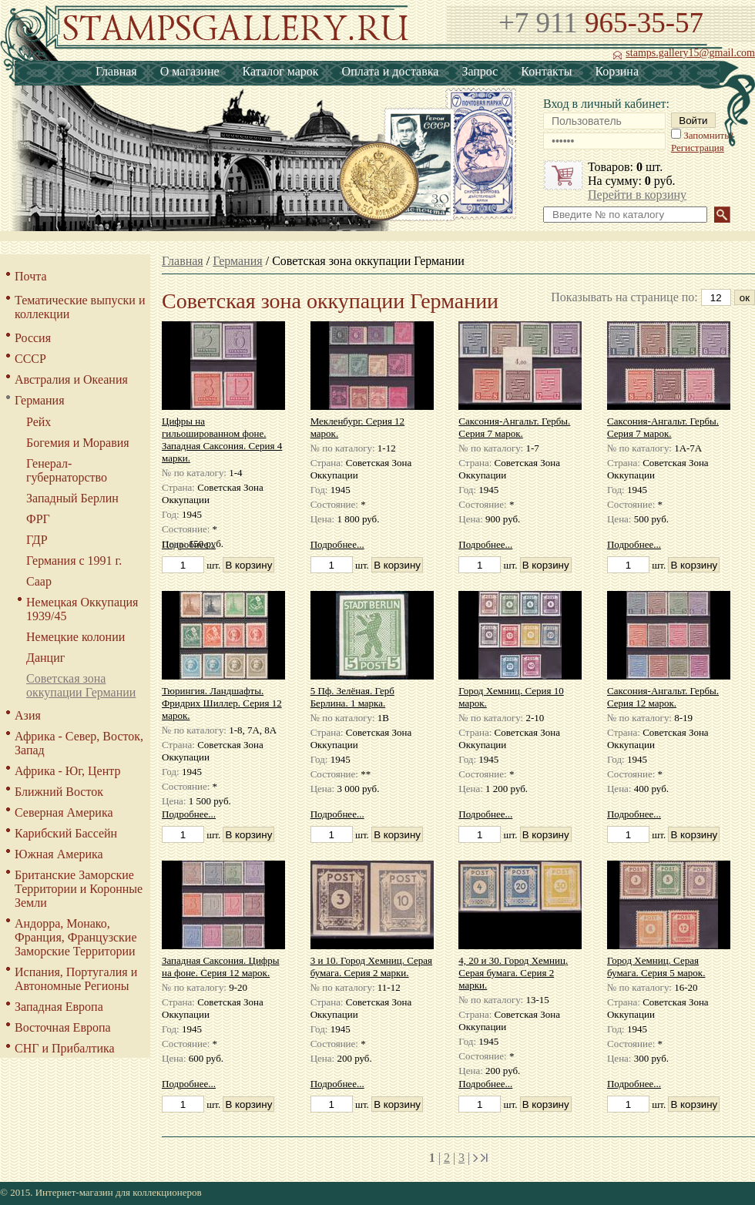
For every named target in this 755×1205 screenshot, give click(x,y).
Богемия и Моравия (77, 442)
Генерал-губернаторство (66, 470)
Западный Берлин (72, 498)
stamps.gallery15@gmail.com (684, 53)
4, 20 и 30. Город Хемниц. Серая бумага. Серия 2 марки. (513, 973)
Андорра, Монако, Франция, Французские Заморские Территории (76, 937)
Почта (30, 276)
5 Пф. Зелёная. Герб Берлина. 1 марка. (352, 697)
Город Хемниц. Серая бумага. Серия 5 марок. (656, 966)
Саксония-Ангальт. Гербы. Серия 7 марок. (514, 427)
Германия (40, 400)
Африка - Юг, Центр (67, 770)
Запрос (479, 71)
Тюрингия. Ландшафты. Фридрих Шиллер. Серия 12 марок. (222, 703)
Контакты (546, 71)
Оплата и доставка (390, 71)
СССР (30, 358)
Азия (28, 715)
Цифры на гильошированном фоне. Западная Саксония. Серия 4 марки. (222, 439)
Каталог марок (281, 71)
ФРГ (38, 518)
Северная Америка (64, 812)
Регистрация (697, 147)
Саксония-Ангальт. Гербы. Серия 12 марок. (663, 697)
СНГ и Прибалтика (65, 1048)
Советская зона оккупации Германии (81, 685)
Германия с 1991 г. (74, 560)
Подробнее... (189, 544)
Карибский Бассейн (66, 833)
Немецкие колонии (75, 636)
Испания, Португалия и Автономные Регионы (76, 978)
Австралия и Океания (71, 379)
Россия (33, 337)
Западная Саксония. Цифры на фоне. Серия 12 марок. (221, 966)
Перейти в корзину (637, 194)
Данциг (45, 657)
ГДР (37, 539)
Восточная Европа (63, 1027)
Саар (39, 581)
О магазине (190, 71)
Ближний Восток (59, 791)
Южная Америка (59, 854)
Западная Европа (59, 1006)
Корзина (617, 71)
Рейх (38, 421)
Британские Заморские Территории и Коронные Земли (79, 888)
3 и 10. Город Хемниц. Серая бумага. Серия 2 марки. (371, 966)
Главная (116, 71)
